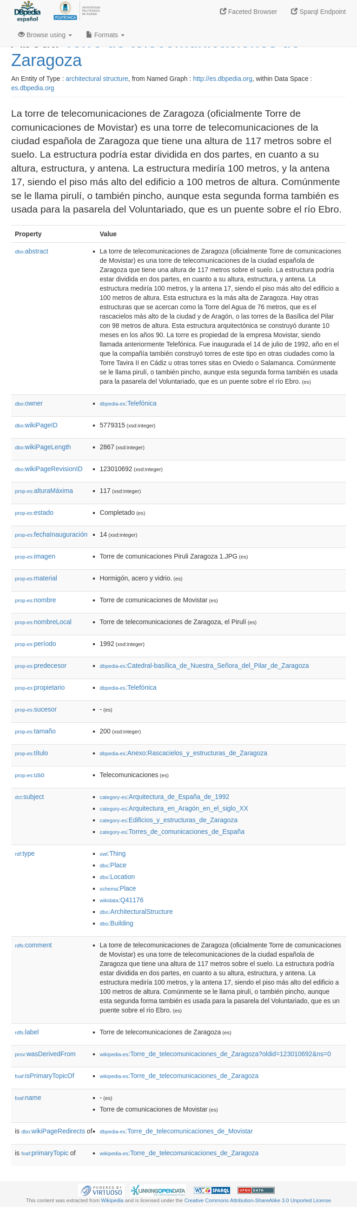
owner (29, 403)
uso (30, 775)
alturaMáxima (44, 490)
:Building (116, 923)
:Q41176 (122, 900)
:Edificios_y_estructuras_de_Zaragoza (169, 820)
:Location (117, 876)
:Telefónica (128, 403)
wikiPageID (36, 425)
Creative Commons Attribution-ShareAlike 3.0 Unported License (257, 1200)
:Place (113, 865)
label (27, 1032)
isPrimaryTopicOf (44, 1075)
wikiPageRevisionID (49, 469)
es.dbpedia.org (32, 88)
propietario (40, 687)
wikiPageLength (43, 447)
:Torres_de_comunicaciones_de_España (172, 831)
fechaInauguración (51, 534)
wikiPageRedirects (53, 1131)
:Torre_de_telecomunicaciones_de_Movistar (176, 1131)
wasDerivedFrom (45, 1054)
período (35, 643)
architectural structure (97, 78)
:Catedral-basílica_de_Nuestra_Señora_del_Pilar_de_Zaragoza (204, 665)
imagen (35, 556)
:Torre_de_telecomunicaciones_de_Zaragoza (179, 1075)
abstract (31, 251)
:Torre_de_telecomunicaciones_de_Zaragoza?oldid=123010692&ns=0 (215, 1054)
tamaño (35, 731)
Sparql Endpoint (318, 11)
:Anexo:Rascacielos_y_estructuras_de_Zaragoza (183, 753)
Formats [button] (105, 35)
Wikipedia (112, 1200)
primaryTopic (44, 1153)
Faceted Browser (249, 11)
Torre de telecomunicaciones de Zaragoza (155, 51)
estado (34, 512)
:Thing (113, 853)
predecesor (40, 665)
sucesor (36, 709)
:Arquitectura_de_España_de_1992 (165, 796)
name (28, 1097)
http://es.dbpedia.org (222, 78)
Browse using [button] (45, 35)
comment (33, 945)
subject (29, 796)
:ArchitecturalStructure (136, 911)
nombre (35, 600)
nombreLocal (43, 622)
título (31, 753)
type (25, 853)
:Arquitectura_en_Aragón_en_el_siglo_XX (174, 808)
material (36, 578)
